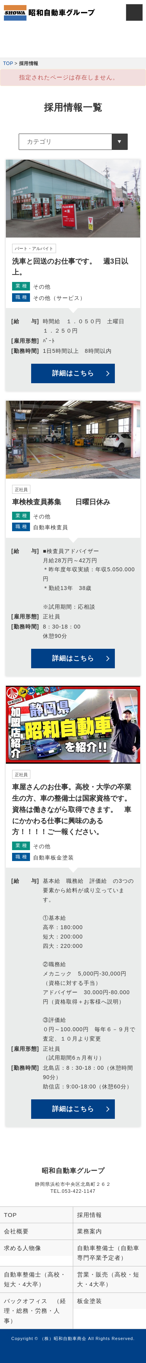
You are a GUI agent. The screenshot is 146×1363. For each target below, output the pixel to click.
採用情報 (89, 1215)
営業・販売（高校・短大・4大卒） (108, 1279)
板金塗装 (89, 1301)
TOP (8, 63)
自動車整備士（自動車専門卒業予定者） (108, 1253)
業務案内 (89, 1231)
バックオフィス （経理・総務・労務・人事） (35, 1311)
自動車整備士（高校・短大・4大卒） (35, 1279)
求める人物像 (22, 1248)
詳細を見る (73, 275)
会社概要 (16, 1231)
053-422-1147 (79, 1191)
